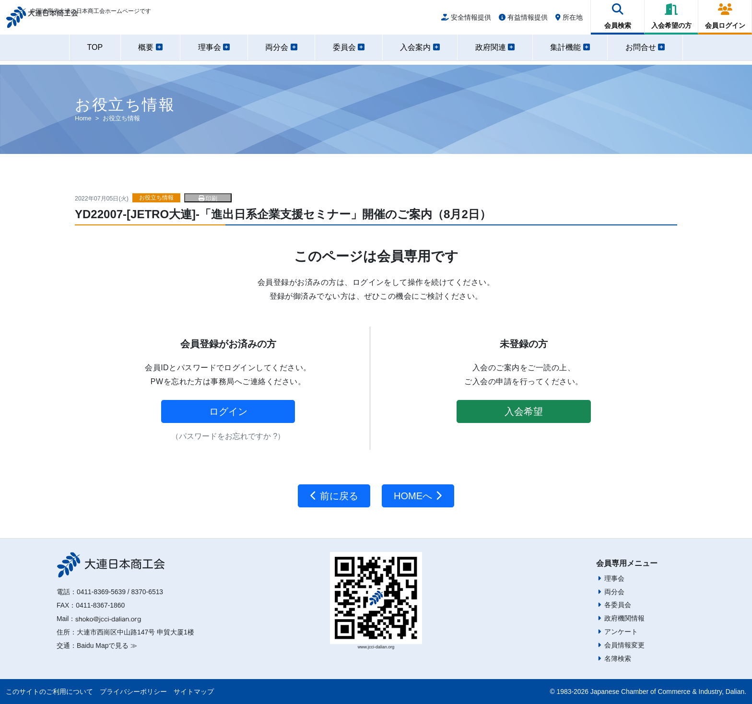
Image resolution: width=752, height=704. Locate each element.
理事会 (614, 578)
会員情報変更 (624, 645)
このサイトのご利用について (49, 691)
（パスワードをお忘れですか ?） (228, 436)
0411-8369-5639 (101, 592)
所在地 (569, 20)
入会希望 (524, 411)
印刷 (208, 198)
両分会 (614, 592)
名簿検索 (617, 658)
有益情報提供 (523, 20)
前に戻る (334, 496)
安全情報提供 (466, 20)
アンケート (621, 631)
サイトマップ (194, 691)
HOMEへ (418, 496)
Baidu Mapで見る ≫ (107, 645)
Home (83, 118)
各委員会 (617, 605)
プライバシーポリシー (133, 691)
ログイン (228, 411)
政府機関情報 (624, 618)
